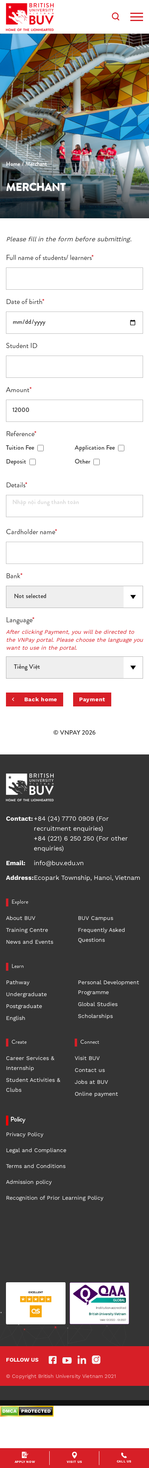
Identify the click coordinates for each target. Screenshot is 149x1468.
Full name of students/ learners (50, 258)
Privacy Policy (24, 1134)
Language (20, 620)
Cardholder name (31, 532)
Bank (14, 576)
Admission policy (29, 1182)
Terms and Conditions (36, 1166)
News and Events (29, 942)
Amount (19, 390)
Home (13, 164)
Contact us (90, 1070)
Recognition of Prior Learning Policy (54, 1198)
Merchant (36, 164)
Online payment (96, 1094)
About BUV (20, 918)
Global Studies (98, 1004)
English (15, 1018)
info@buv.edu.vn (59, 863)
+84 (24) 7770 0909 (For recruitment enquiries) (71, 823)
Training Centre (27, 930)
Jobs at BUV (91, 1082)
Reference (21, 434)
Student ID (21, 346)
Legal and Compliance (36, 1150)
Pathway (17, 982)
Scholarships (95, 1016)
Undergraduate (26, 994)
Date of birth (25, 302)
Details (16, 485)
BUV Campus (95, 918)
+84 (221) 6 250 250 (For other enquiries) (81, 843)
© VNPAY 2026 (74, 733)
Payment (92, 699)
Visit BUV (87, 1058)
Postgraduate (24, 1006)
